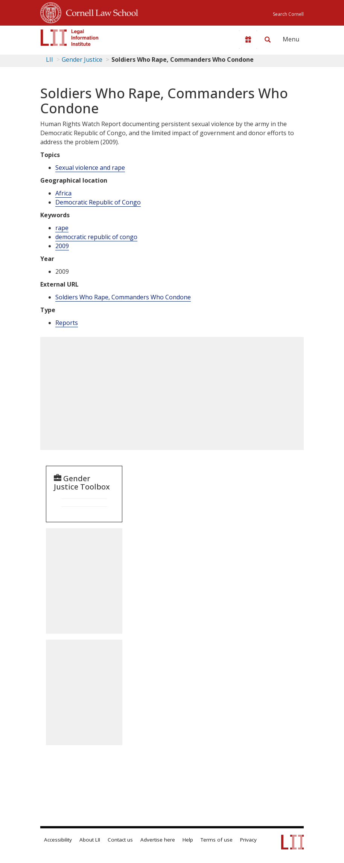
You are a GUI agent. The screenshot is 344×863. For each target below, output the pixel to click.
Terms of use (217, 839)
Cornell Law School (99, 11)
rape (61, 228)
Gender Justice (82, 59)
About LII (89, 839)
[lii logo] (70, 37)
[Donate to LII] (248, 39)
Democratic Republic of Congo (98, 202)
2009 (62, 246)
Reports (66, 323)
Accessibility (58, 839)
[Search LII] (268, 39)
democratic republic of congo (96, 237)
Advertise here (157, 839)
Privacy (248, 839)
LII (49, 59)
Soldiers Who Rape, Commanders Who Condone (123, 297)
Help (188, 839)
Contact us (120, 839)
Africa (63, 193)
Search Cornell (288, 14)
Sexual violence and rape (90, 167)
